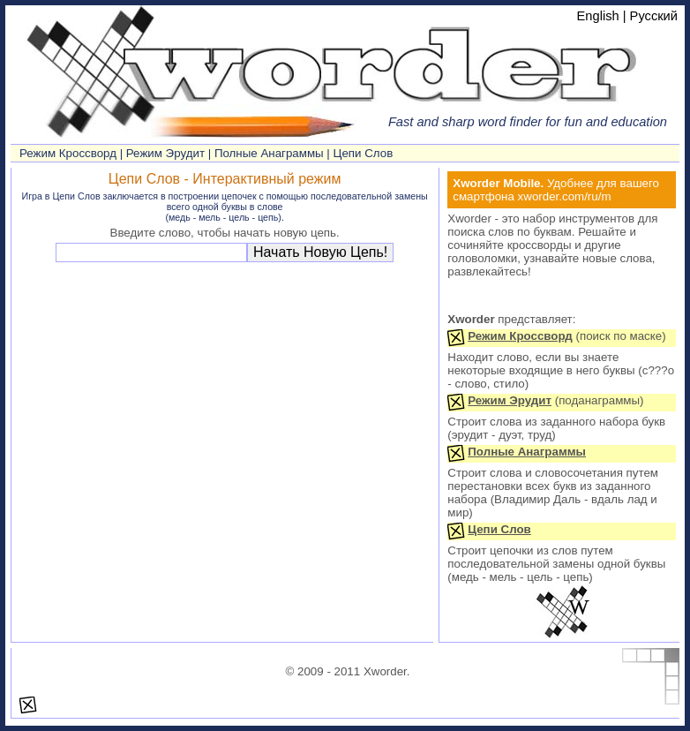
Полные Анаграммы (269, 153)
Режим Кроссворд (67, 153)
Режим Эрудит (165, 153)
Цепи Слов (364, 153)
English (598, 16)
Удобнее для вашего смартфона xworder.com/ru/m (556, 190)
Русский (654, 16)
